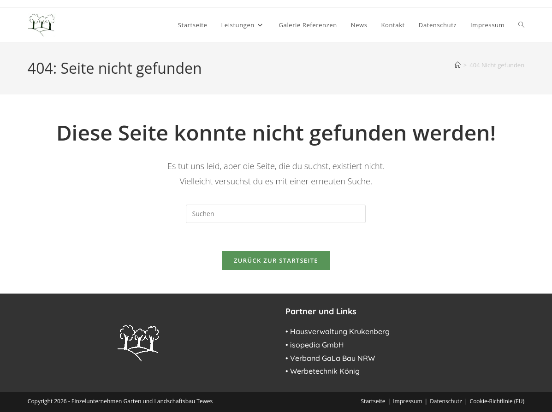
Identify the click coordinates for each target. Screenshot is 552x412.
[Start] (458, 65)
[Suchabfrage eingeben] (276, 214)
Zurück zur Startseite (276, 260)
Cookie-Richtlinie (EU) (497, 401)
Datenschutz (446, 401)
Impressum (407, 401)
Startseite (373, 401)
